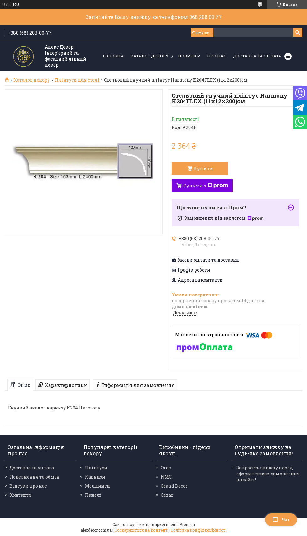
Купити (203, 168)
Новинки (189, 56)
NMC (166, 477)
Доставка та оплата (257, 56)
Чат (281, 519)
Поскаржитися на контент (141, 530)
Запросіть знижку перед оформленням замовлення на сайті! (268, 474)
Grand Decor (174, 486)
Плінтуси (96, 468)
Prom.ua (187, 524)
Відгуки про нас (28, 486)
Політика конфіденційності (198, 530)
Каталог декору (149, 56)
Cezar (167, 495)
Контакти (20, 495)
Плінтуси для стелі (77, 80)
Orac (166, 468)
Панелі (93, 495)
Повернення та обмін (34, 477)
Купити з (205, 185)
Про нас (216, 56)
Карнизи (95, 477)
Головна (113, 56)
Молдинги (97, 486)
